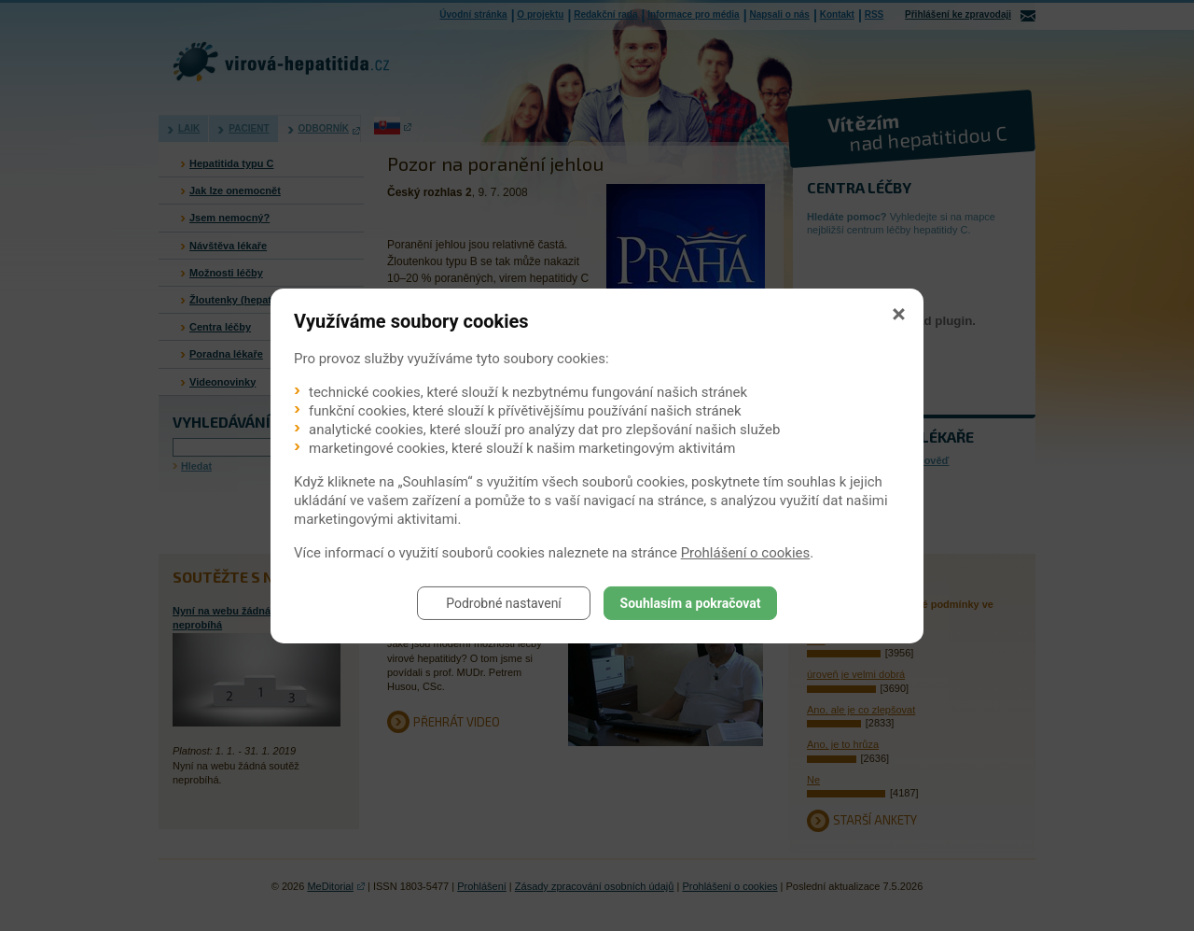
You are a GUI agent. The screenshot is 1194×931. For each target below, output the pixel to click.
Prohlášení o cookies (746, 552)
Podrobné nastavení (504, 603)
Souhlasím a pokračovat (690, 603)
